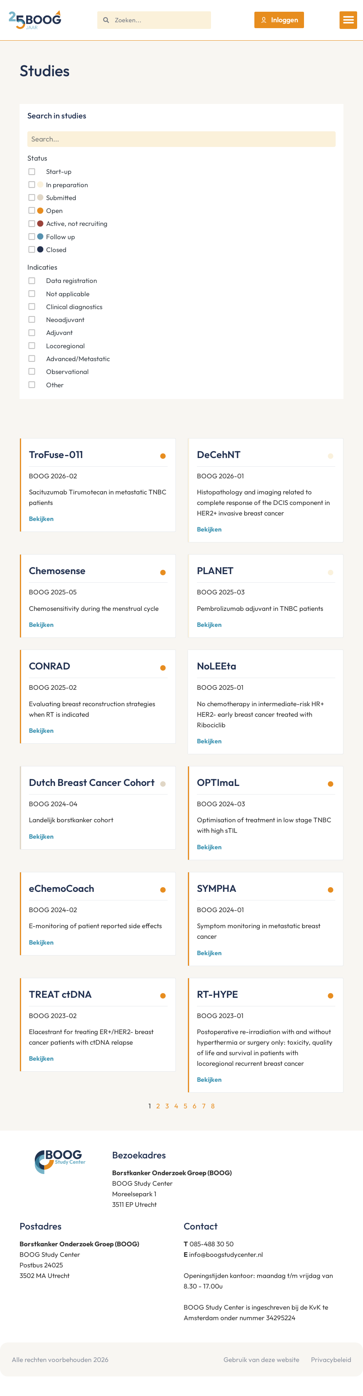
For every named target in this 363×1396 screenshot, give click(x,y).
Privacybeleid (331, 1359)
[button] (348, 20)
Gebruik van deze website (261, 1359)
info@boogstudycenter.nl (226, 1254)
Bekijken (41, 519)
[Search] (181, 139)
